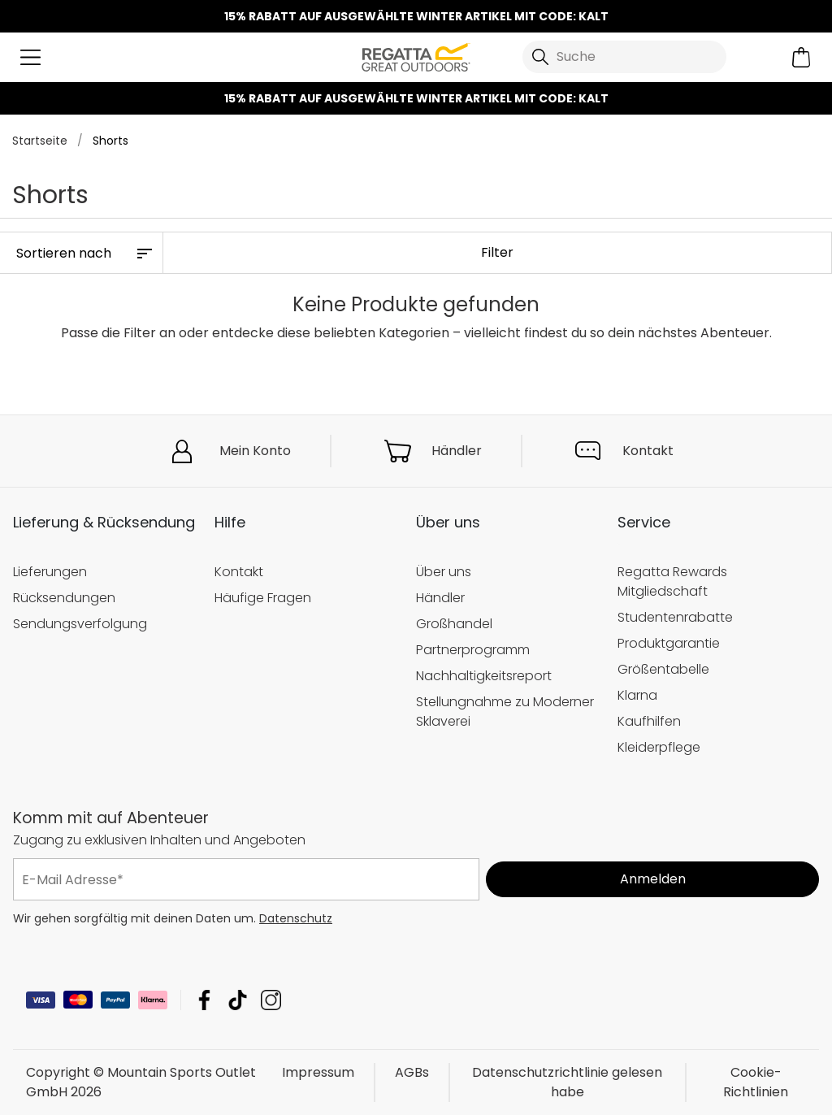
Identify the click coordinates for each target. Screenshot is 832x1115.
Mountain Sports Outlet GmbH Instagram (271, 1000)
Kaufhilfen (649, 721)
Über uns (443, 571)
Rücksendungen (64, 597)
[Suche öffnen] (624, 57)
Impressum (318, 1072)
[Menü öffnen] (30, 57)
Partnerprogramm (473, 649)
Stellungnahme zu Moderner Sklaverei (505, 711)
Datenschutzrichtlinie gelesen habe (567, 1082)
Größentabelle (663, 669)
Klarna (637, 695)
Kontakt (648, 450)
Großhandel (454, 623)
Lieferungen (50, 571)
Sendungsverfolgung (80, 623)
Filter (497, 252)
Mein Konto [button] (255, 450)
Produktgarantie (669, 643)
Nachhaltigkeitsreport (484, 675)
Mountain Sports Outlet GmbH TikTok (238, 1000)
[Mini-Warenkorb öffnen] (801, 57)
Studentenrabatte (675, 617)
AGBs (412, 1072)
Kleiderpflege (659, 746)
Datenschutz (295, 918)
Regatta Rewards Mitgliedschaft (672, 581)
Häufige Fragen (262, 597)
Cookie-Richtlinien (755, 1082)
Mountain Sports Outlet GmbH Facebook (204, 1000)
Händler (456, 450)
